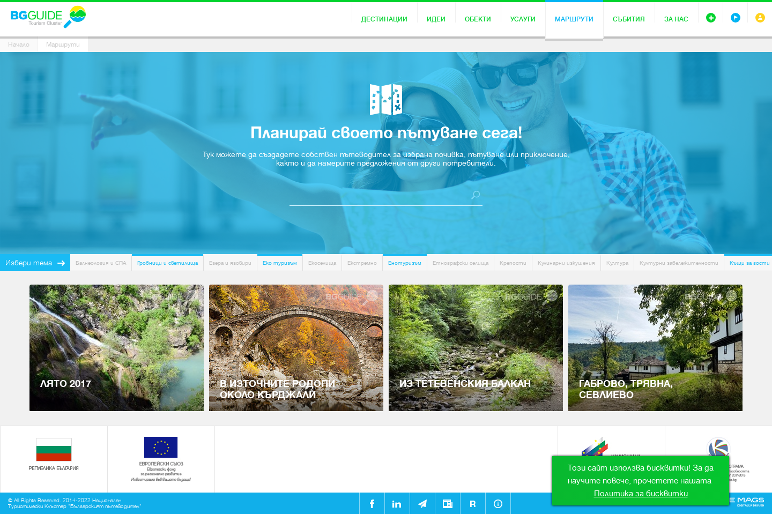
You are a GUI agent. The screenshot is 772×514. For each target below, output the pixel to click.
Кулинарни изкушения (566, 263)
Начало (18, 44)
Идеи (436, 19)
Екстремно (362, 263)
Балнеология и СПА (101, 263)
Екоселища (322, 263)
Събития (629, 19)
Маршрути (574, 19)
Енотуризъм (404, 263)
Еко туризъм (280, 263)
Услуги (523, 19)
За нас (676, 19)
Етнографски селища (460, 263)
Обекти (478, 19)
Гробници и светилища (167, 263)
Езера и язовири (230, 263)
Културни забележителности (679, 263)
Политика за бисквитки (641, 493)
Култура (617, 263)
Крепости (513, 263)
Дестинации (384, 19)
